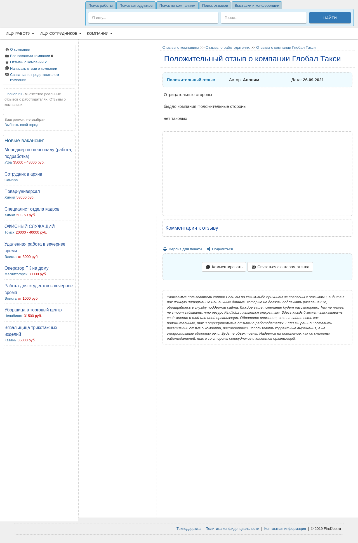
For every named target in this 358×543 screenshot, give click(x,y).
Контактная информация (285, 528)
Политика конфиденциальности (232, 528)
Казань (10, 340)
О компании (17, 50)
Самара (11, 180)
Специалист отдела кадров (32, 209)
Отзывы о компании (25, 62)
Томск (9, 232)
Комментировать (223, 267)
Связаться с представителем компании (31, 77)
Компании (99, 33)
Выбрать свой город (21, 125)
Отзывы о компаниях (180, 47)
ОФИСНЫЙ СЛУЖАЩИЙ (29, 226)
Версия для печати (182, 249)
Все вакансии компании (28, 56)
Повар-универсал (22, 191)
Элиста (10, 257)
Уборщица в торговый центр (33, 309)
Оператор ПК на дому (26, 268)
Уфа (8, 162)
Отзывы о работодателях (228, 47)
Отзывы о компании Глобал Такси (286, 47)
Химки (9, 197)
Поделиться (219, 249)
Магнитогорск (15, 274)
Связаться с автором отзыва (280, 267)
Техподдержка (188, 528)
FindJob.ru (13, 94)
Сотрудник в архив (23, 174)
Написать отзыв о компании (30, 69)
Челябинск (13, 316)
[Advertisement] (39, 437)
